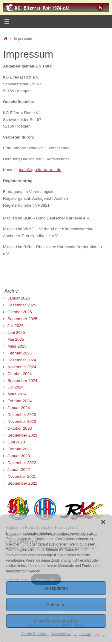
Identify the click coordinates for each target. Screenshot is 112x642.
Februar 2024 (19, 401)
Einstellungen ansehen (56, 620)
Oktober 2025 (19, 312)
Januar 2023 (18, 456)
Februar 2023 (19, 449)
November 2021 (21, 476)
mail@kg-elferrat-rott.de (40, 170)
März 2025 (17, 346)
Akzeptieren (56, 588)
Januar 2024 (18, 408)
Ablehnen (56, 604)
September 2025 (22, 319)
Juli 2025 (15, 325)
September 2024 (22, 380)
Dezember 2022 (21, 462)
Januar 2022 (18, 469)
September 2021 (22, 483)
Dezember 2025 (21, 305)
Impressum (82, 634)
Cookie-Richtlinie (34, 634)
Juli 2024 (15, 387)
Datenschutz (61, 634)
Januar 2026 (18, 298)
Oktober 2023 (19, 428)
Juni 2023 (16, 442)
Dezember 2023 (21, 414)
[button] (103, 522)
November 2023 (21, 421)
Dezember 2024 (21, 360)
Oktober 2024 (19, 373)
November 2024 (21, 367)
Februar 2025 (19, 353)
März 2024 (17, 394)
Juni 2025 (16, 332)
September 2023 (22, 435)
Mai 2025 (15, 339)
